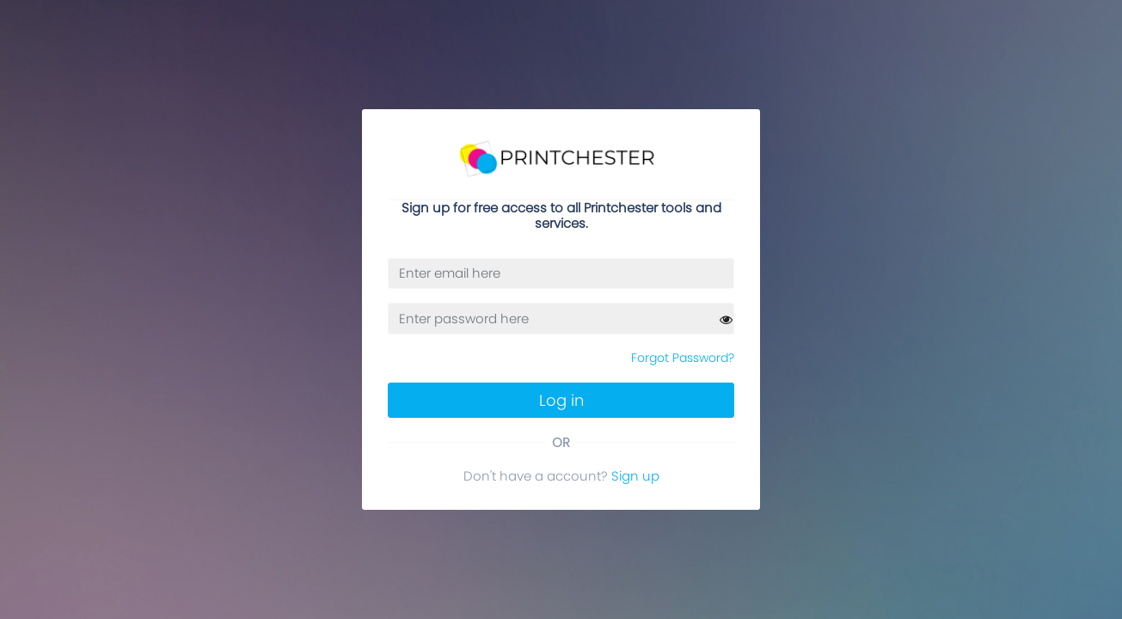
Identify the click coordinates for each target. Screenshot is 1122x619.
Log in (561, 400)
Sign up (635, 476)
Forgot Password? (682, 357)
